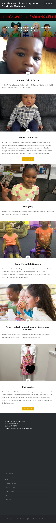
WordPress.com (44, 519)
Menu (50, 3)
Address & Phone (10, 483)
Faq (6, 496)
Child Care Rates (10, 487)
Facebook (8, 500)
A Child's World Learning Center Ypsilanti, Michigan (21, 4)
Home (6, 479)
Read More (28, 159)
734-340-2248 (14, 428)
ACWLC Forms (9, 492)
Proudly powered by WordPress (17, 519)
